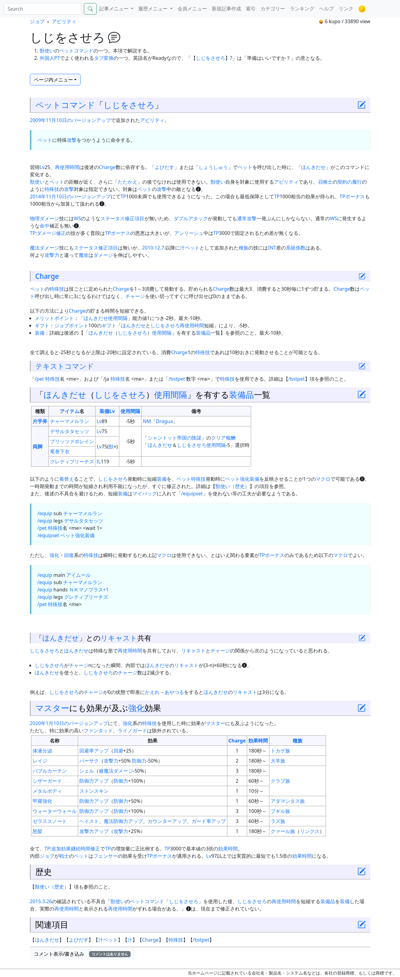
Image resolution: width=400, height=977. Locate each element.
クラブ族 (280, 781)
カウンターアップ (167, 821)
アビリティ (64, 21)
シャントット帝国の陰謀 (174, 437)
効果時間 (258, 740)
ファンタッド (98, 730)
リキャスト (119, 638)
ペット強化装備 (242, 479)
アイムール (78, 575)
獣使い (47, 50)
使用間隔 (118, 318)
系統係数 (295, 247)
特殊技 (52, 189)
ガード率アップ (209, 821)
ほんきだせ (313, 167)
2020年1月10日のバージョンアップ (69, 723)
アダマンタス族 (288, 801)
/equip (45, 513)
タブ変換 (104, 58)
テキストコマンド (64, 366)
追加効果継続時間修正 (75, 848)
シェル (86, 770)
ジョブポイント (71, 325)
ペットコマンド (76, 50)
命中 (44, 225)
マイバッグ (144, 493)
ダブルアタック (191, 218)
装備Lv (107, 411)
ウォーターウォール (55, 811)
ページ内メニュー (53, 79)
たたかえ (127, 181)
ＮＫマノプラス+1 (89, 589)
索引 (251, 8)
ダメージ (103, 255)
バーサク (89, 760)
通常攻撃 (247, 218)
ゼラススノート (50, 821)
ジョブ (37, 21)
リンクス (309, 831)
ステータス (112, 218)
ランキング (302, 8)
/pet (39, 378)
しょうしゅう (213, 167)
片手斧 (40, 421)
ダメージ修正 (51, 233)
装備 (40, 332)
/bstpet (176, 378)
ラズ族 (278, 821)
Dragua (164, 421)
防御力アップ (94, 781)
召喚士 (325, 181)
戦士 (64, 856)
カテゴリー (273, 8)
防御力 (139, 760)
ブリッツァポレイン (72, 441)
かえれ (152, 692)
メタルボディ (47, 791)
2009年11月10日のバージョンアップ (70, 120)
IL (99, 461)
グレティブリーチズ (72, 461)
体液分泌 (42, 750)
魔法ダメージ (44, 247)
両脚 (37, 446)
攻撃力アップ (94, 831)
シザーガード (47, 781)
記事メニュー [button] (114, 8)
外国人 (47, 58)
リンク (346, 8)
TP (123, 196)
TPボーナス (352, 196)
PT (57, 58)
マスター (52, 707)
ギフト (42, 325)
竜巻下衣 (60, 451)
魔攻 (83, 255)
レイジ (40, 760)
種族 (243, 247)
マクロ (323, 479)
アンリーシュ (189, 233)
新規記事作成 (226, 8)
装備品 (203, 332)
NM (147, 421)
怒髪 (37, 831)
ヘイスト (89, 821)
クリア (218, 437)
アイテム (69, 411)
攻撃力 (52, 255)
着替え (66, 479)
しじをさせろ (210, 58)
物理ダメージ (44, 218)
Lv (42, 167)
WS (77, 218)
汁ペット (190, 247)
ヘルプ (326, 8)
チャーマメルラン (69, 421)
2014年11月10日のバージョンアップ (70, 196)
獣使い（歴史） (232, 486)
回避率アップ (94, 750)
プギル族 (280, 811)
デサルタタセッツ (69, 431)
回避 (118, 750)
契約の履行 (349, 181)
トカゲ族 (280, 750)
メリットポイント (54, 318)
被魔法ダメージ (116, 770)
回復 (69, 555)
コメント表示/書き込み (82, 953)
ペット (45, 140)
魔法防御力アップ (123, 821)
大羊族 (278, 760)
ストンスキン (94, 791)
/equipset (192, 493)
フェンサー (105, 856)
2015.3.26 (41, 901)
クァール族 (283, 831)
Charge (107, 167)
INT (272, 247)
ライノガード (132, 730)
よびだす (164, 167)
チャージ (135, 296)
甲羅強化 (42, 801)
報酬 (231, 437)
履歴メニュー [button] (153, 8)
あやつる (174, 692)
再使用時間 (67, 167)
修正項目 (134, 218)
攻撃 (72, 140)
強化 (54, 555)
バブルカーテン (50, 770)
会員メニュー (192, 8)
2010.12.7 (153, 247)
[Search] (42, 9)
